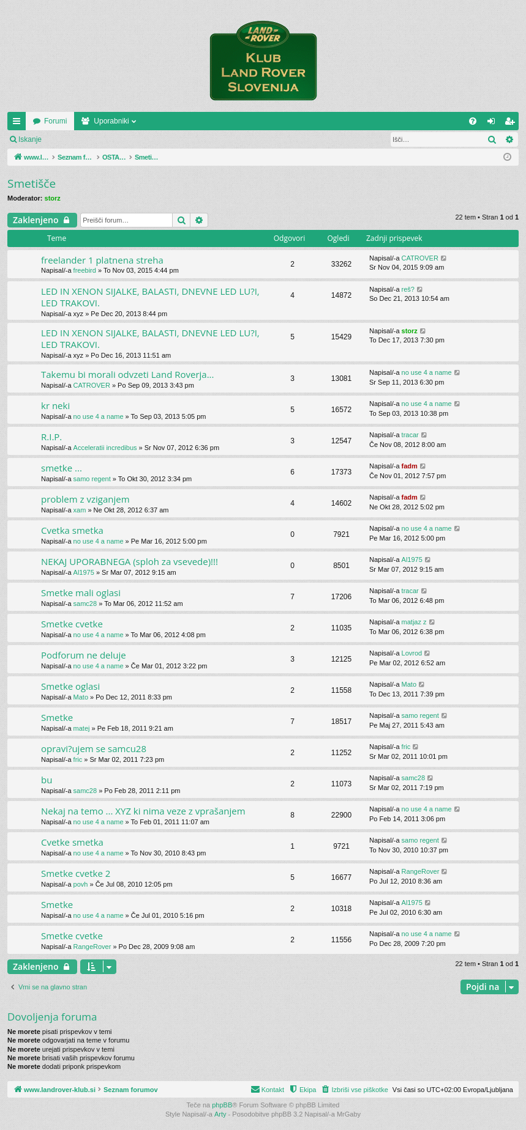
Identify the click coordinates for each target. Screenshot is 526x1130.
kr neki (55, 405)
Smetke (57, 717)
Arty (220, 1114)
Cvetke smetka (72, 842)
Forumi (141, 121)
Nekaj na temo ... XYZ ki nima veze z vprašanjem (143, 811)
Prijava (70, 139)
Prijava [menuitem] (493, 123)
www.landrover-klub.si (69, 121)
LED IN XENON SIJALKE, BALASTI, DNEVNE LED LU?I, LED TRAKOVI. (150, 297)
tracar (410, 434)
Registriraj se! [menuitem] (512, 123)
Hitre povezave (19, 123)
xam (79, 510)
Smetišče (31, 183)
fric (78, 759)
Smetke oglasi (70, 686)
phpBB (222, 1105)
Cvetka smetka (72, 530)
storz (53, 198)
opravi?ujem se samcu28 (93, 748)
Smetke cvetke (72, 624)
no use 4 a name (427, 372)
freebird (84, 270)
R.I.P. (51, 436)
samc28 (85, 603)
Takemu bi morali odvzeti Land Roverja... (127, 374)
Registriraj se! (122, 139)
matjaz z (414, 622)
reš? (408, 289)
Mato (80, 697)
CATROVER (420, 258)
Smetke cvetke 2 (75, 873)
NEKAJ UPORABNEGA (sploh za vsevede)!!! (129, 561)
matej (81, 728)
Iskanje (30, 139)
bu (46, 780)
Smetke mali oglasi (81, 592)
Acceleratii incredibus (105, 447)
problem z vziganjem (85, 499)
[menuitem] (473, 121)
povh (80, 884)
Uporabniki (197, 121)
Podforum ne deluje (83, 655)
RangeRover (421, 871)
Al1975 (83, 572)
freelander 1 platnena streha (102, 260)
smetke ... (61, 468)
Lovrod (412, 653)
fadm (410, 466)
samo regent (92, 478)
